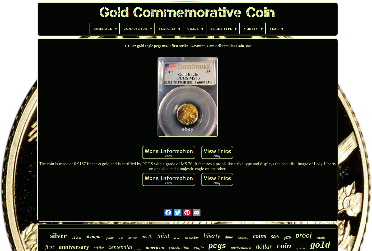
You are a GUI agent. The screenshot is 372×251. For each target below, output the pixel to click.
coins (259, 235)
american (155, 247)
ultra (76, 238)
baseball (243, 237)
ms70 (146, 236)
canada (320, 237)
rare (139, 249)
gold (320, 245)
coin (284, 245)
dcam (177, 238)
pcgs (217, 246)
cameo (132, 237)
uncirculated (241, 248)
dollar (264, 246)
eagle (199, 247)
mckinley (192, 238)
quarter (300, 248)
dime (229, 237)
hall (120, 238)
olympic (94, 236)
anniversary (74, 247)
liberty (211, 235)
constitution (179, 247)
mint (163, 235)
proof (304, 235)
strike (99, 247)
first (49, 247)
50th (275, 237)
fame (110, 237)
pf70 (287, 237)
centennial (120, 247)
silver (58, 235)
